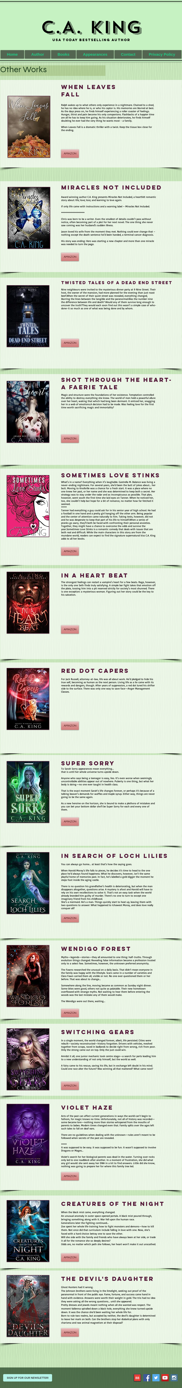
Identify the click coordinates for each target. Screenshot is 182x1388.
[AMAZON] (70, 153)
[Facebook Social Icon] (146, 1377)
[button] (63, 54)
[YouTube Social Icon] (165, 1377)
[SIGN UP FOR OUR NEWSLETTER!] (27, 1378)
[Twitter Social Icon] (156, 1377)
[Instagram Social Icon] (174, 1377)
